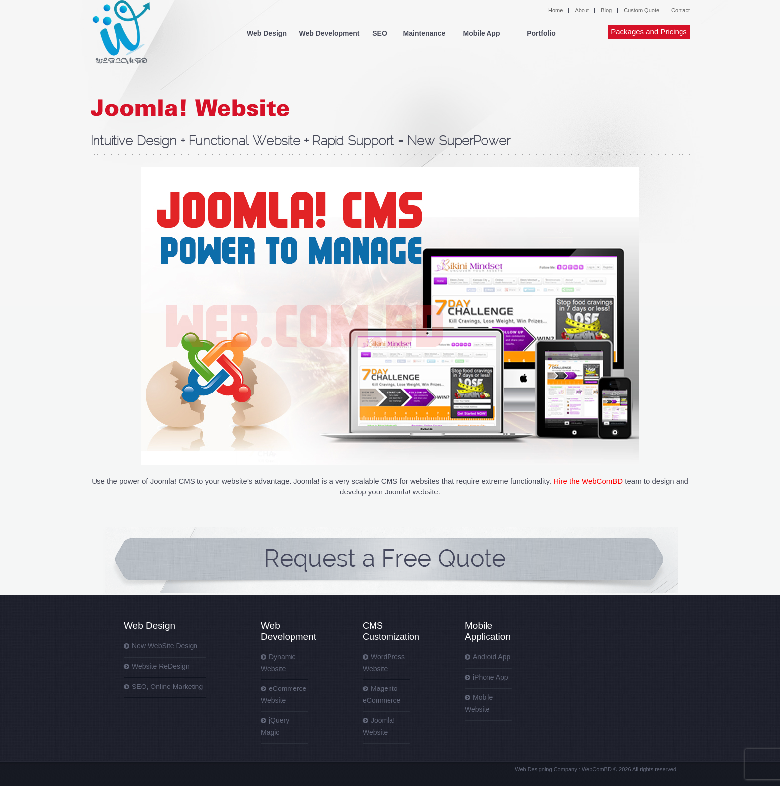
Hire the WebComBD (588, 481)
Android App (491, 657)
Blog (606, 10)
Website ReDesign (161, 666)
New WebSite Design (164, 646)
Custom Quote (641, 10)
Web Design (267, 33)
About (582, 10)
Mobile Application (488, 631)
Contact (680, 10)
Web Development (329, 33)
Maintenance (424, 33)
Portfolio (541, 33)
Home (555, 10)
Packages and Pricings (649, 31)
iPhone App (490, 677)
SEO (379, 33)
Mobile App (481, 33)
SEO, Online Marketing (167, 686)
